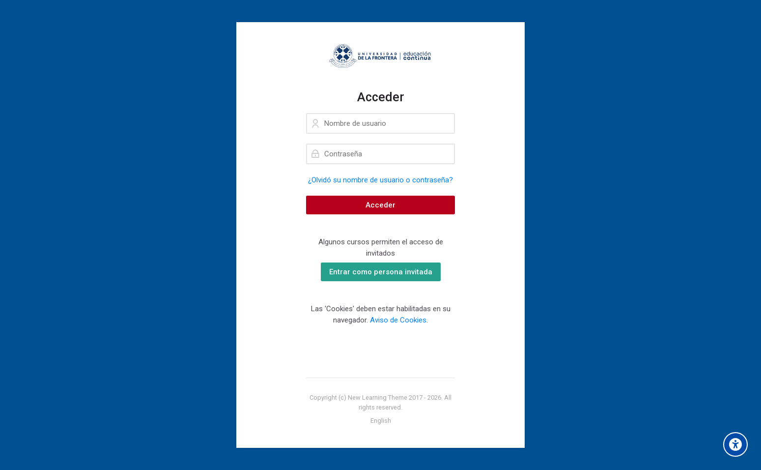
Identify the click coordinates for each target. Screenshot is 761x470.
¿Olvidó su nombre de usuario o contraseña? (380, 180)
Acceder (380, 205)
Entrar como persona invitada (380, 271)
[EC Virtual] (380, 56)
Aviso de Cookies (398, 320)
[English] (380, 421)
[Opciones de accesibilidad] (735, 444)
